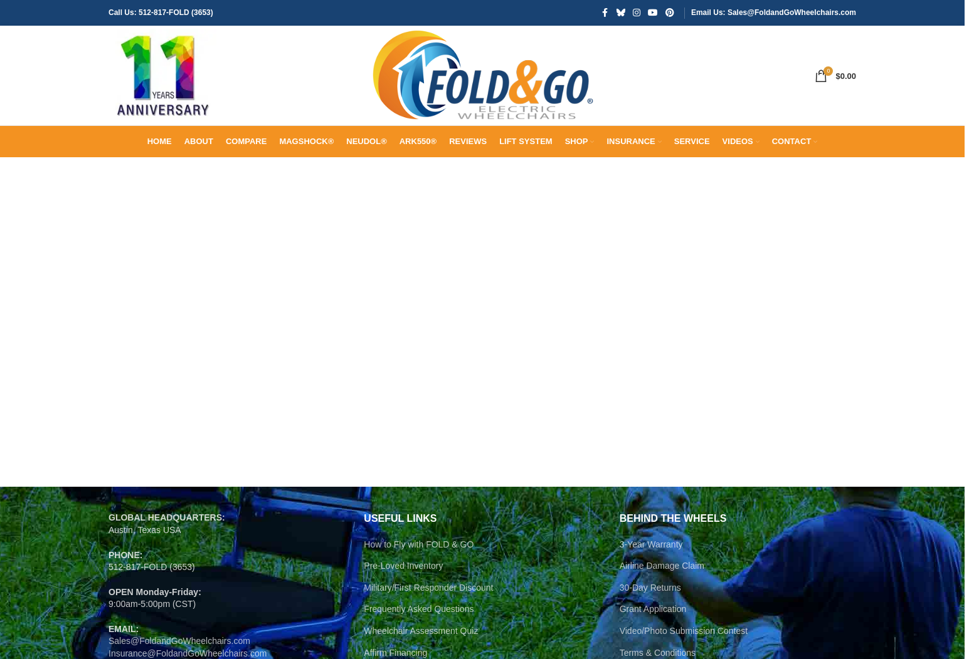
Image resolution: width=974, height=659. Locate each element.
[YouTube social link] (653, 13)
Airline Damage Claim (662, 592)
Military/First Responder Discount (428, 614)
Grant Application (653, 635)
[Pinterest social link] (670, 13)
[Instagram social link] (636, 13)
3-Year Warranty (651, 570)
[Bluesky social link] (621, 13)
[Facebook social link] (605, 13)
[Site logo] (165, 88)
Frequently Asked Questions (419, 635)
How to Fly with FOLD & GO (419, 570)
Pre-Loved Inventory (403, 592)
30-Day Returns (650, 614)
